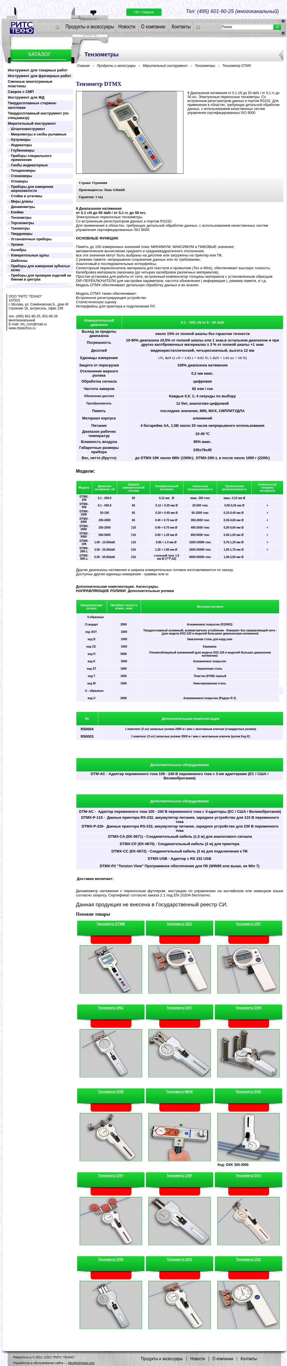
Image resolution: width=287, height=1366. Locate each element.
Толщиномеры (23, 171)
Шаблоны (19, 261)
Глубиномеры (23, 150)
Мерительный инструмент (32, 123)
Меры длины (22, 201)
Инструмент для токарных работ (38, 70)
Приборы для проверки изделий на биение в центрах (41, 277)
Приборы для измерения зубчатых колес (40, 268)
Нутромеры (21, 140)
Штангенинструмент (28, 129)
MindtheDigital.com (81, 1363)
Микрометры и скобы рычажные (39, 134)
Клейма (17, 212)
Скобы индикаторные (29, 165)
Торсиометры (22, 223)
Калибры (18, 250)
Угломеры (19, 181)
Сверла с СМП (21, 92)
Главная (83, 66)
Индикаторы (21, 145)
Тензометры (21, 218)
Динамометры (23, 207)
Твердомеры (22, 234)
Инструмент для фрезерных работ (39, 76)
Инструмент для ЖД (26, 97)
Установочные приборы (31, 239)
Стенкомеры (21, 176)
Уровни (17, 245)
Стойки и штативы (26, 196)
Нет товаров (144, 12)
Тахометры (20, 228)
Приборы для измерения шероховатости (32, 189)
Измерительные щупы (30, 255)
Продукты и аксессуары (116, 66)
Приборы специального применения (31, 158)
